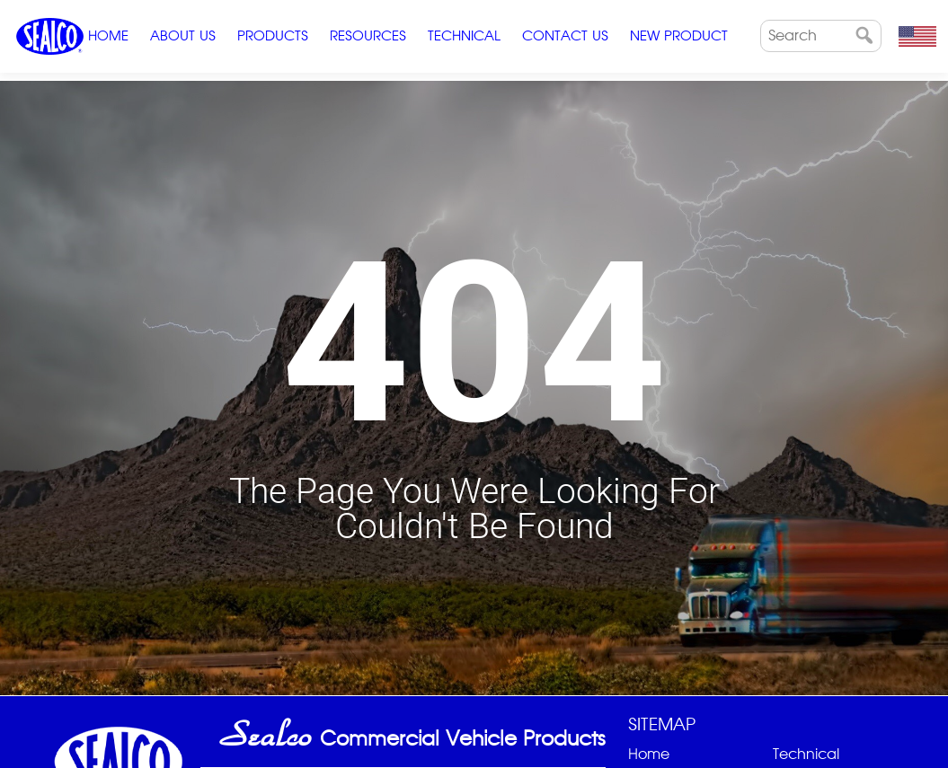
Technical (464, 35)
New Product (679, 35)
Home (108, 35)
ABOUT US (183, 35)
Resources (368, 35)
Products (272, 35)
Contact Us (565, 35)
